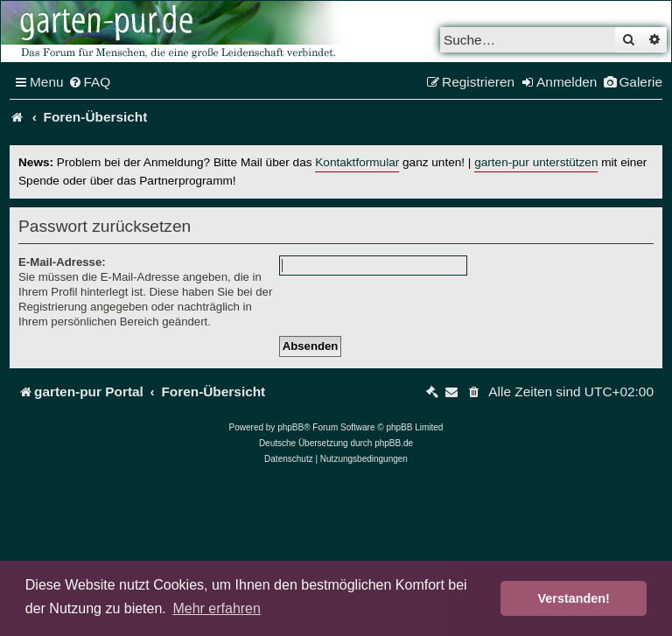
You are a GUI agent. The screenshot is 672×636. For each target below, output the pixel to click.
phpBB (290, 427)
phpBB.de (393, 443)
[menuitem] (89, 82)
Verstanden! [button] (574, 598)
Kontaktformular (357, 162)
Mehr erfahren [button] (216, 608)
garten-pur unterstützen (536, 162)
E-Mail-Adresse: (62, 262)
